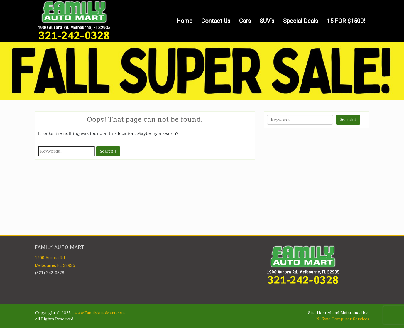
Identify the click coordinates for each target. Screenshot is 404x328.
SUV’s (267, 20)
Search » (108, 151)
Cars (245, 20)
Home (184, 20)
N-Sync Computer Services (342, 319)
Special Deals (300, 20)
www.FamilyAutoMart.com (99, 312)
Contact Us (215, 20)
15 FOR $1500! (346, 20)
